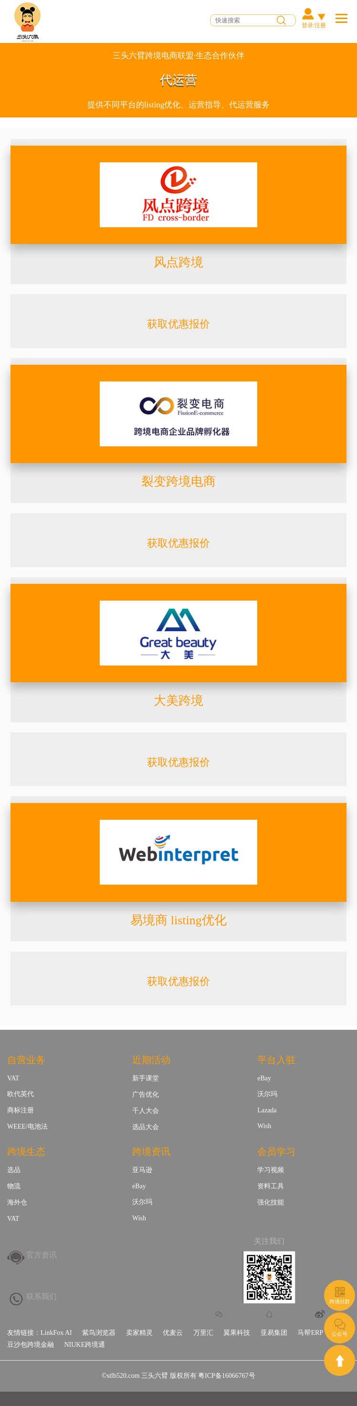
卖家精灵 (139, 1332)
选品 (14, 1169)
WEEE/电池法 (27, 1126)
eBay (264, 1078)
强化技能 (270, 1202)
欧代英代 (20, 1094)
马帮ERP (310, 1332)
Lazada (266, 1110)
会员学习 (276, 1151)
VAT (13, 1078)
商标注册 (20, 1110)
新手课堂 (145, 1078)
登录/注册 (314, 25)
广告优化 (145, 1094)
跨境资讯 (151, 1151)
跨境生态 (26, 1151)
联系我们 (41, 1296)
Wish (264, 1126)
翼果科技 (236, 1332)
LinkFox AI (56, 1332)
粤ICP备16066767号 (226, 1375)
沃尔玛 (267, 1094)
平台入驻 (276, 1060)
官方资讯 (41, 1255)
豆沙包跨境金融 (30, 1344)
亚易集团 (274, 1332)
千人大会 (145, 1110)
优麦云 (173, 1332)
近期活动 (151, 1060)
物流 (14, 1186)
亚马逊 (142, 1169)
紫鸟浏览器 (99, 1332)
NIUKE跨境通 (84, 1344)
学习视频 (270, 1169)
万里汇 (203, 1332)
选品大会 (145, 1127)
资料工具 (270, 1186)
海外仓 (17, 1202)
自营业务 (26, 1060)
